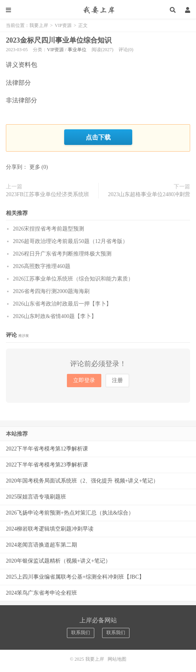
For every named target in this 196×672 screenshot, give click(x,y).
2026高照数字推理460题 (41, 266)
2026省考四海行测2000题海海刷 (51, 291)
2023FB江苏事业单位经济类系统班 (47, 194)
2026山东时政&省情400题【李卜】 (55, 316)
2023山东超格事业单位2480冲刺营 (149, 194)
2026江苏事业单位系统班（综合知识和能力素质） (73, 279)
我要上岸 (98, 10)
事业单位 (77, 49)
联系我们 (80, 632)
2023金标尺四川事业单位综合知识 (58, 40)
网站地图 (117, 659)
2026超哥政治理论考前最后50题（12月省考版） (70, 241)
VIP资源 (63, 25)
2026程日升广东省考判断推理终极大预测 (62, 254)
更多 (34, 167)
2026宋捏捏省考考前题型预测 (48, 229)
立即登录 (84, 380)
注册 (117, 380)
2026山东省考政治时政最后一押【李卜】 (62, 304)
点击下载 (98, 137)
